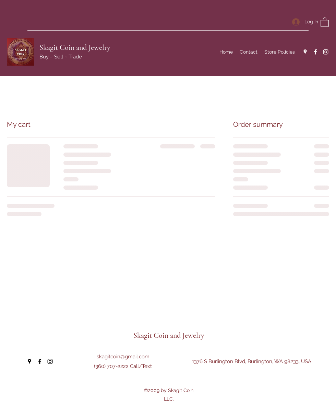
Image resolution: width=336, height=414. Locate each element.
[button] (325, 22)
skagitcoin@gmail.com (123, 357)
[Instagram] (325, 51)
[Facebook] (315, 51)
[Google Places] (305, 51)
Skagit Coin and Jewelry (74, 47)
